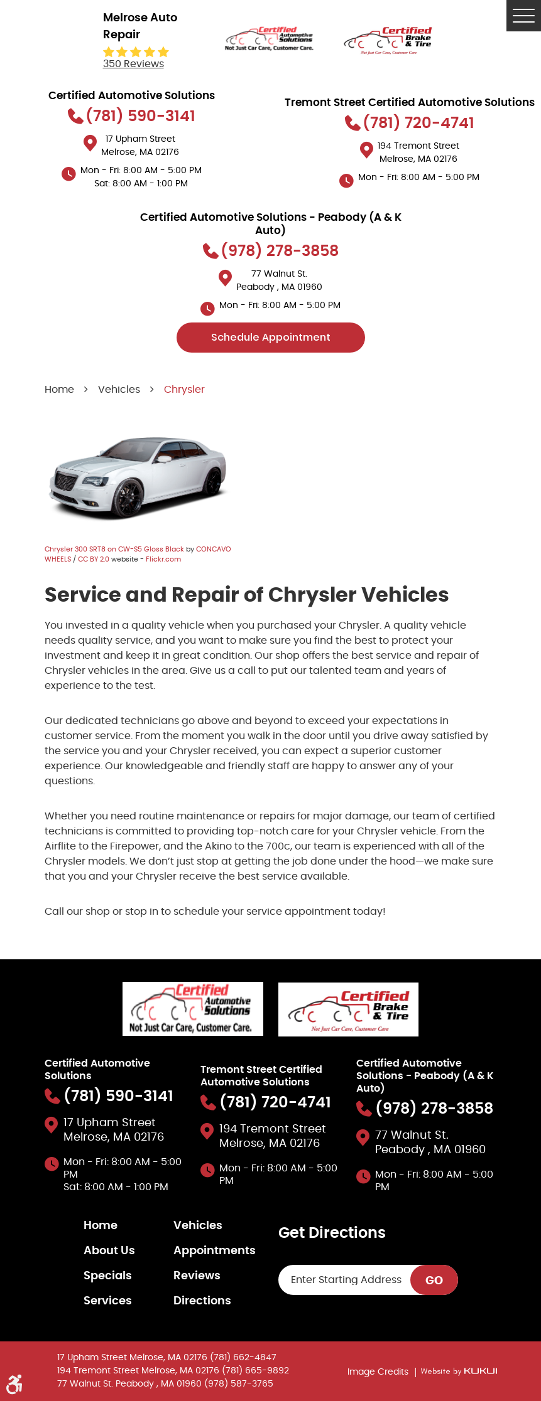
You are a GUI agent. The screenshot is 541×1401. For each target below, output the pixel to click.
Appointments (214, 1251)
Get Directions (332, 1233)
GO (434, 1281)
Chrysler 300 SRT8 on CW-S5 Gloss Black (114, 549)
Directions (202, 1301)
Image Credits (379, 1372)
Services (108, 1301)
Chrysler (184, 390)
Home (59, 390)
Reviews (197, 1276)
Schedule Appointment (271, 337)
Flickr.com (163, 559)
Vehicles (119, 390)
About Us (109, 1251)
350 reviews (133, 64)
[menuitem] (128, 1225)
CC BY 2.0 (93, 559)
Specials (108, 1276)
